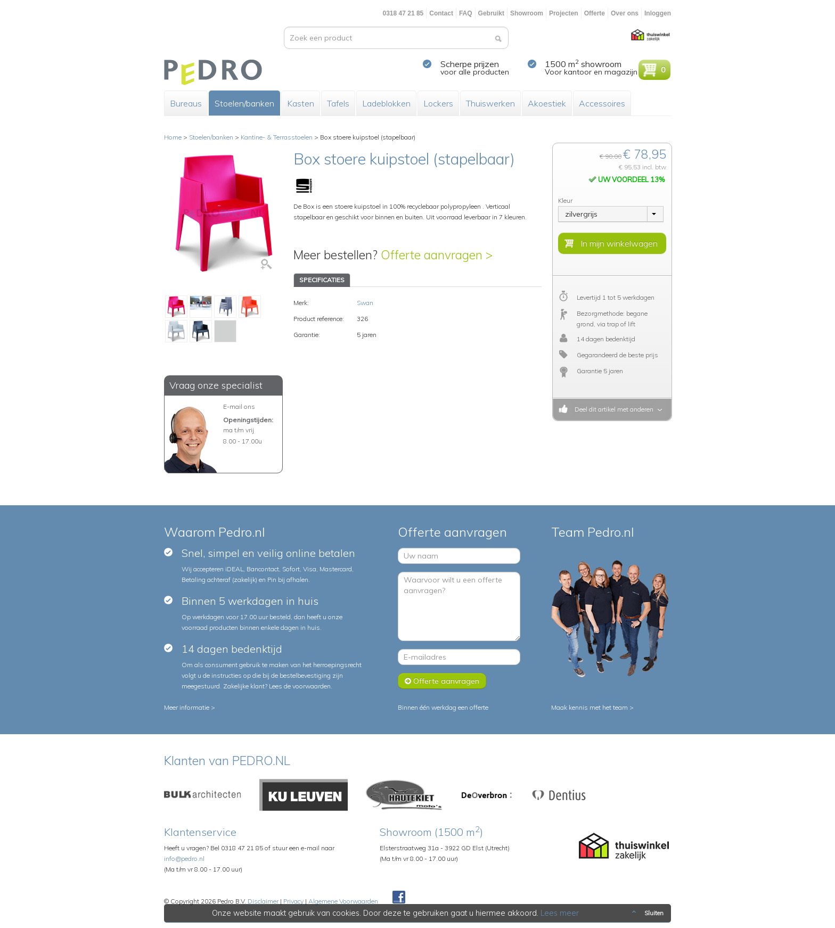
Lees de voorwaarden (300, 686)
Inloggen (657, 13)
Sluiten (647, 913)
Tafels (338, 103)
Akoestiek (547, 103)
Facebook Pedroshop (398, 898)
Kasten (300, 103)
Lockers (438, 103)
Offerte (594, 13)
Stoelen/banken (244, 103)
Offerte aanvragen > (437, 254)
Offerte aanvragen (442, 681)
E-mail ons (239, 406)
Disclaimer (263, 901)
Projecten (563, 13)
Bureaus (186, 103)
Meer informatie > (189, 707)
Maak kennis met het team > (592, 707)
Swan (365, 303)
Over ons (624, 13)
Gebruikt (491, 13)
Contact (441, 13)
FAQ (465, 13)
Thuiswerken (490, 103)
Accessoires (602, 103)
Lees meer (560, 913)
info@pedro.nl (184, 859)
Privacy (293, 901)
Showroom (526, 13)
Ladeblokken (386, 103)
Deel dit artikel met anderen (612, 409)
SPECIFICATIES (322, 280)
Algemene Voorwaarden (343, 901)
